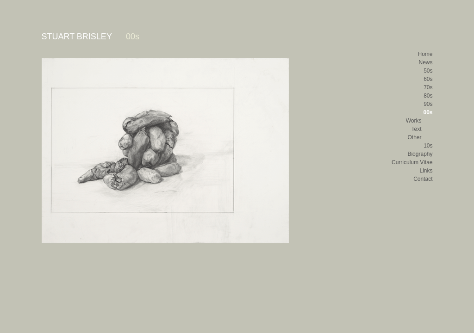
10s (428, 145)
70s (428, 87)
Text (416, 129)
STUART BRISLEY (77, 36)
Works (414, 120)
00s (427, 112)
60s (428, 79)
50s (428, 71)
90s (428, 104)
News (425, 62)
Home (425, 54)
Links (425, 170)
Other (414, 137)
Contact (422, 179)
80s (428, 95)
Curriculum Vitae (412, 162)
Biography (419, 154)
